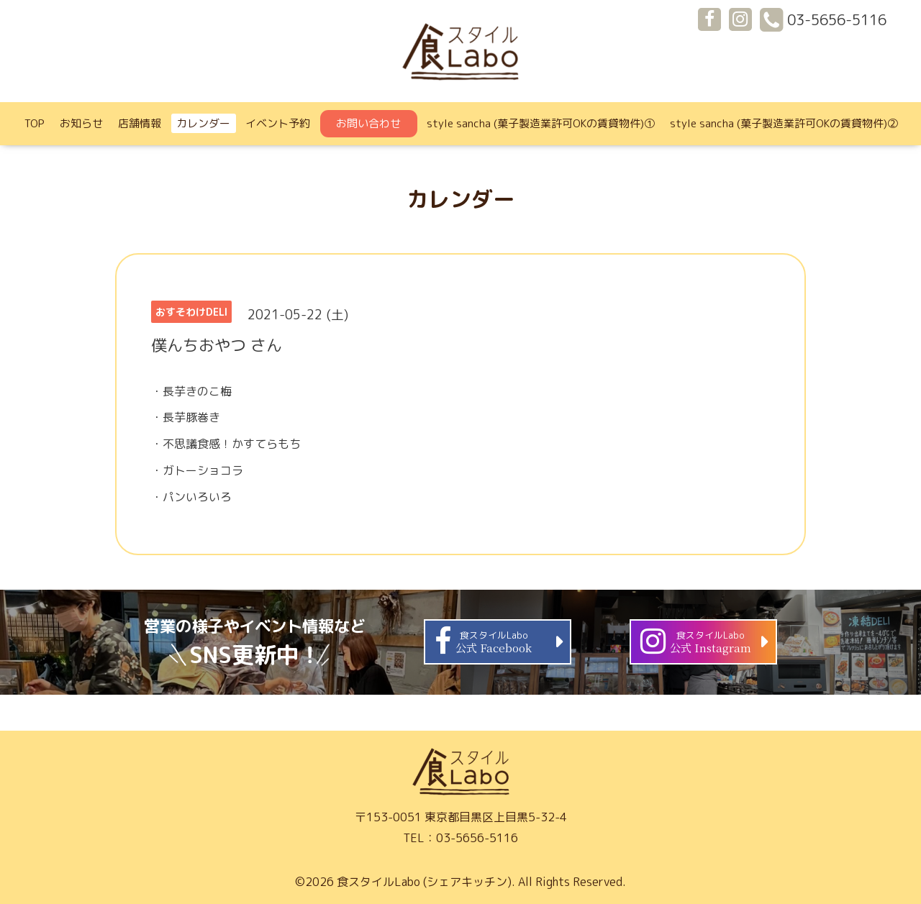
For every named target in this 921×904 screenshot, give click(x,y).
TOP (34, 123)
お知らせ (81, 123)
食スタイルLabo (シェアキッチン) (424, 882)
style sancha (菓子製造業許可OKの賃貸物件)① (541, 123)
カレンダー (203, 123)
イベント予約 (277, 123)
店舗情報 (139, 123)
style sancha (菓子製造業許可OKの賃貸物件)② (784, 123)
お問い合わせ (368, 123)
